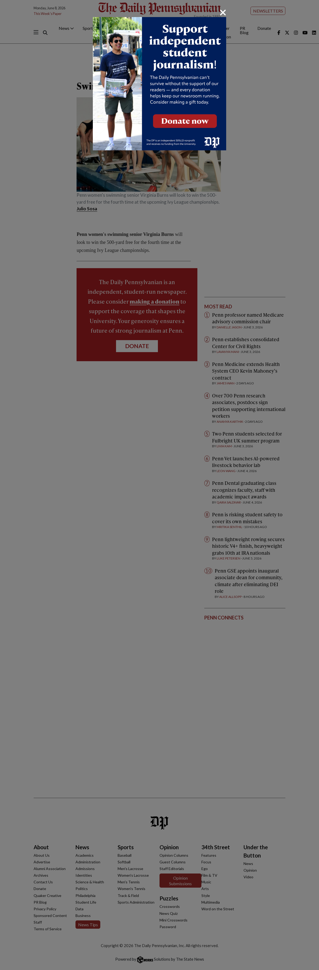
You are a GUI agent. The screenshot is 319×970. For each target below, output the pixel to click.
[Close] (223, 12)
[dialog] (159, 485)
